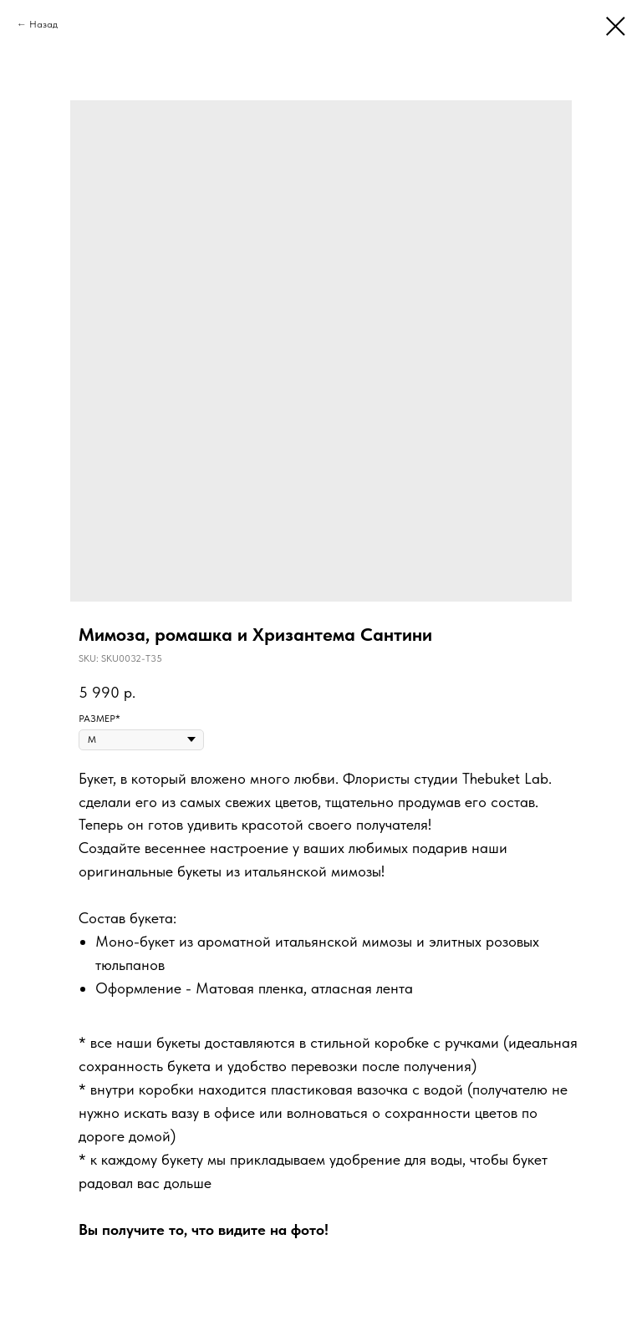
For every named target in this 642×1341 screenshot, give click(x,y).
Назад (43, 24)
